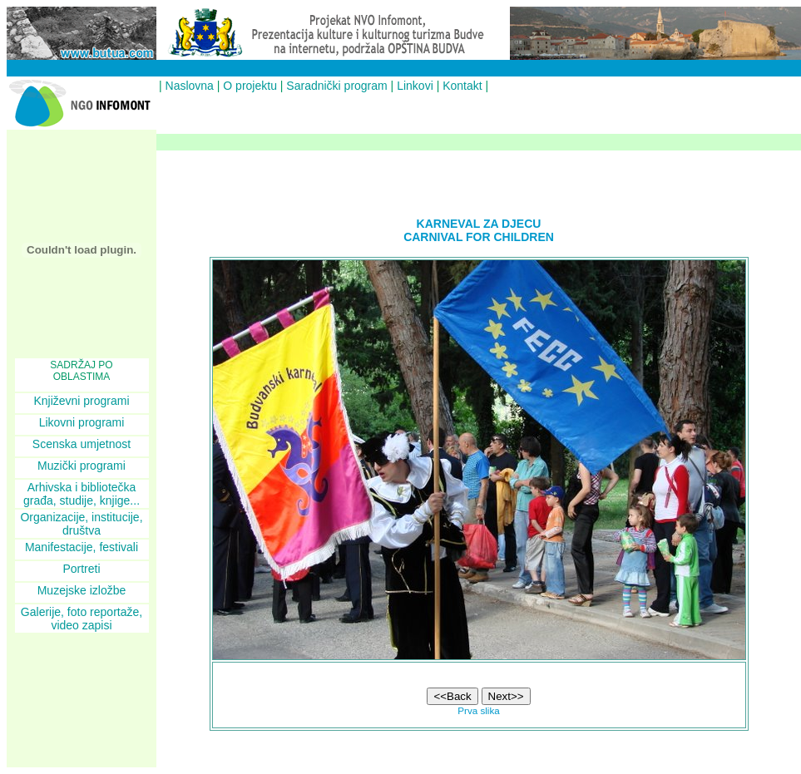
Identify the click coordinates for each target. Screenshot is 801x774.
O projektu (250, 85)
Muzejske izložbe (81, 590)
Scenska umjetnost (81, 444)
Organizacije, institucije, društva (81, 523)
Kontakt (462, 85)
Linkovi (415, 85)
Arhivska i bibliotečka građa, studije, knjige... (81, 494)
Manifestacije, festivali (81, 547)
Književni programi (81, 400)
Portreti (81, 568)
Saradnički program (336, 85)
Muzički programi (81, 465)
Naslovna (190, 85)
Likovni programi (82, 422)
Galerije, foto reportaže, (81, 612)
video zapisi (81, 625)
